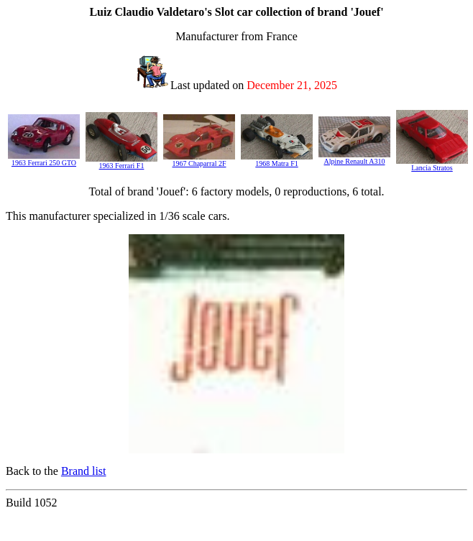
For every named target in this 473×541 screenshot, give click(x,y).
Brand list (83, 471)
